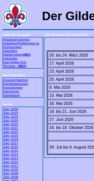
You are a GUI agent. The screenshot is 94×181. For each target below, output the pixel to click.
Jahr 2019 (10, 136)
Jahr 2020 (10, 132)
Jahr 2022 (10, 124)
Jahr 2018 (10, 139)
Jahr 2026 (10, 109)
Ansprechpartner (15, 80)
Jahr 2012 (10, 162)
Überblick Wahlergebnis (17, 53)
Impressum (11, 95)
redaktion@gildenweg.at (21, 43)
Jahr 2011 (10, 166)
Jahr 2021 (10, 128)
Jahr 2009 (10, 173)
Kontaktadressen (15, 84)
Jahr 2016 (10, 147)
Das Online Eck (14, 62)
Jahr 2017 (10, 143)
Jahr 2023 (10, 120)
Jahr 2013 (10, 158)
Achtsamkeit (12, 47)
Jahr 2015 (10, 151)
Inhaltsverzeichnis (16, 39)
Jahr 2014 (10, 154)
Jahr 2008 (10, 177)
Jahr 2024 (10, 117)
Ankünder (10, 58)
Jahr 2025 (10, 113)
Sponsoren (11, 91)
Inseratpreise (13, 87)
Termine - (14, 66)
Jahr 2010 (10, 169)
